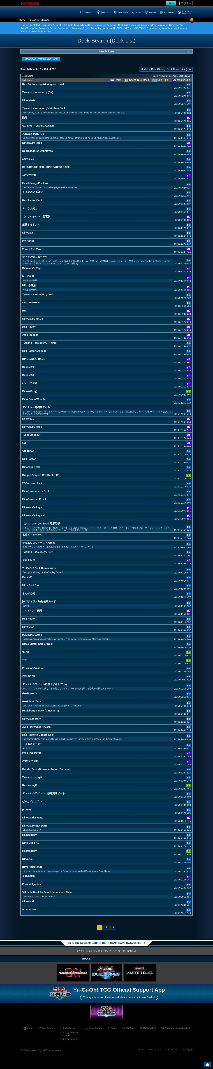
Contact (140, 1049)
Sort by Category (70, 1039)
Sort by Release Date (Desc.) (70, 1034)
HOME (22, 20)
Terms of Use (154, 1049)
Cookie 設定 (187, 1049)
